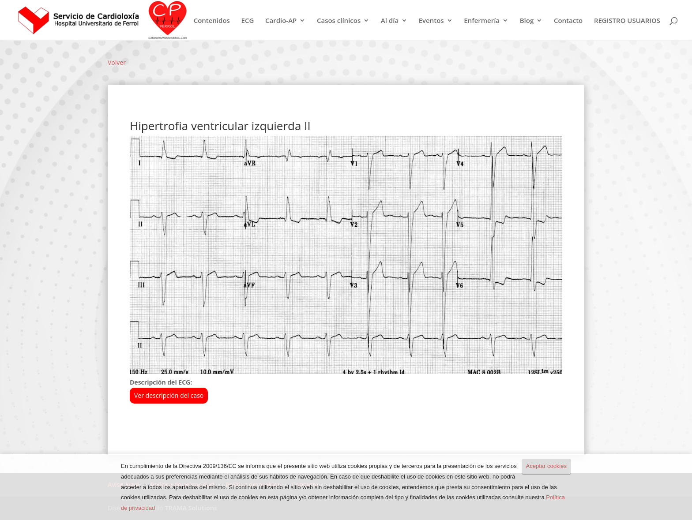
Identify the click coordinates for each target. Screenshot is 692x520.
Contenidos (212, 21)
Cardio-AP (281, 21)
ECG (247, 21)
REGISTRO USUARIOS (627, 21)
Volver (117, 62)
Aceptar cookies (546, 466)
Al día (390, 21)
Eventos (431, 21)
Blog (527, 21)
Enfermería (482, 21)
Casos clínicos (339, 21)
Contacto (568, 21)
